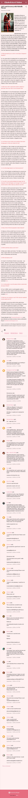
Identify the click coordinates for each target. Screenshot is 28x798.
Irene (8, 648)
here (7, 281)
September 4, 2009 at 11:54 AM (14, 366)
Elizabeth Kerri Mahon (13, 2)
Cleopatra (6, 333)
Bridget (8, 440)
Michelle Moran (14, 333)
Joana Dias (9, 532)
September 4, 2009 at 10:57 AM (14, 356)
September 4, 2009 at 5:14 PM (13, 436)
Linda (8, 427)
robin (8, 360)
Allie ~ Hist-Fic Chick (11, 452)
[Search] (26, 3)
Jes (7, 661)
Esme (8, 616)
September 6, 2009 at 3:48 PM (13, 576)
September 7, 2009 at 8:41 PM (13, 732)
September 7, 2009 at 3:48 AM (13, 657)
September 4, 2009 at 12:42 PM (14, 415)
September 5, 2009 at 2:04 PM (13, 464)
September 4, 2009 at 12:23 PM (14, 401)
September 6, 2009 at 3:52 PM (13, 588)
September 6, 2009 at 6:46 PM (13, 612)
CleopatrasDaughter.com (16, 317)
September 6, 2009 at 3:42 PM (13, 552)
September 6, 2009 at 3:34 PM (13, 540)
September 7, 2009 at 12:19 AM (14, 644)
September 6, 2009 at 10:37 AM (14, 513)
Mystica (8, 631)
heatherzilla (9, 492)
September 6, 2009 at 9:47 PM (13, 627)
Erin (7, 502)
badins (17, 795)
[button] (26, 7)
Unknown (9, 544)
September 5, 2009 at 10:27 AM (14, 448)
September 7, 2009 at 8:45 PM (13, 750)
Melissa (8, 754)
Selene (20, 333)
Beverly (8, 602)
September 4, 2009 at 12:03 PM (14, 389)
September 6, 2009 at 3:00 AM (13, 498)
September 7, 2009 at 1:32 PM (13, 668)
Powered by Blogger (14, 792)
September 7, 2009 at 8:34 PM (13, 713)
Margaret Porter (10, 338)
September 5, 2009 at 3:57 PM (13, 477)
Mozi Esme (9, 481)
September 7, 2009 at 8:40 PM (13, 722)
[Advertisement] (14, 777)
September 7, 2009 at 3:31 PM (13, 681)
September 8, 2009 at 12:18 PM (14, 762)
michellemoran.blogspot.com (11, 320)
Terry (8, 517)
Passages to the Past (11, 370)
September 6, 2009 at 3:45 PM (13, 564)
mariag (8, 685)
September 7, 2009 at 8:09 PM (13, 692)
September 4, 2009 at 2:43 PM (13, 423)
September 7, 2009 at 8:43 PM (13, 741)
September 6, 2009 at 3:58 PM (13, 598)
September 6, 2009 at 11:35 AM (14, 528)
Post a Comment (6, 766)
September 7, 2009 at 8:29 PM (13, 702)
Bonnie (8, 672)
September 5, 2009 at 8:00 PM (13, 488)
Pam (8, 468)
